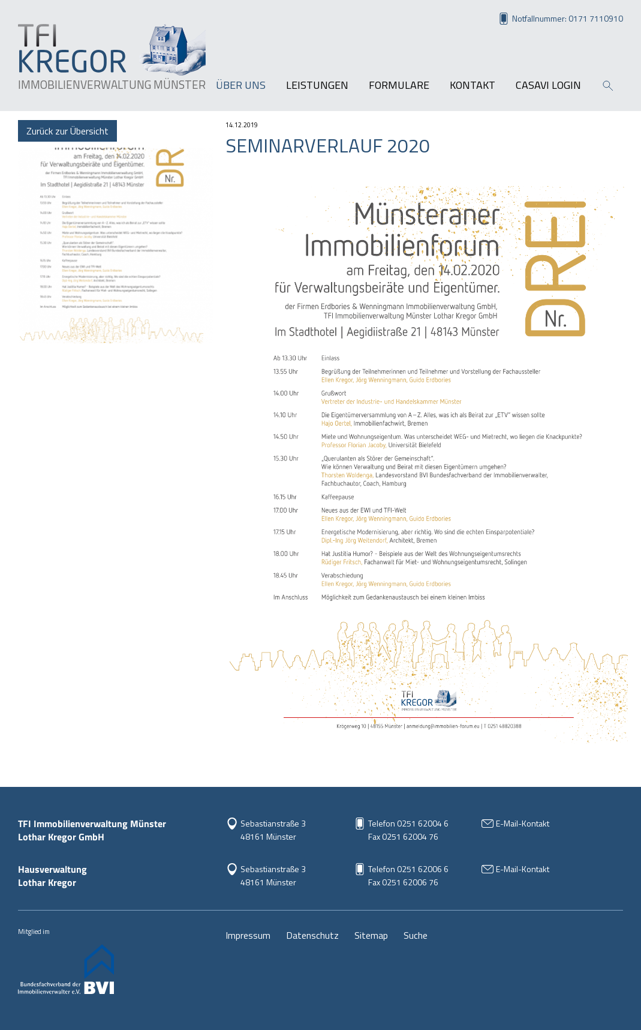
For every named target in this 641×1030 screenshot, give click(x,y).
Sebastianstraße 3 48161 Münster (273, 830)
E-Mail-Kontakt (522, 823)
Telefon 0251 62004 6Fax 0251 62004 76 (408, 830)
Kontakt (472, 85)
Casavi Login (548, 85)
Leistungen (317, 85)
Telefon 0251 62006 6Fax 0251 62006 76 (408, 875)
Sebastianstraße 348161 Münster (273, 875)
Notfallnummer (567, 18)
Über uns (241, 85)
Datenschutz (312, 935)
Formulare (399, 85)
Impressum (247, 935)
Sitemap (371, 935)
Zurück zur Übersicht (67, 131)
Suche (416, 935)
